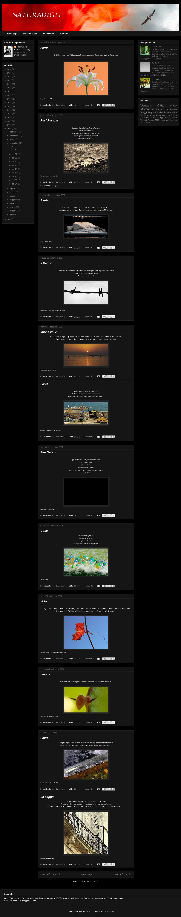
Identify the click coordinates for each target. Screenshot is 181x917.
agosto (13, 189)
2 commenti (87, 659)
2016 (9, 95)
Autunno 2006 (153, 120)
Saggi (160, 118)
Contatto (64, 34)
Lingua (45, 674)
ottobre (13, 139)
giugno (13, 196)
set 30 (15, 146)
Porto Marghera (163, 115)
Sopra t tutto (157, 79)
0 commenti (87, 105)
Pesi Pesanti (49, 120)
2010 (9, 117)
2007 (9, 128)
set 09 (15, 180)
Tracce (173, 109)
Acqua (55, 186)
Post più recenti (50, 874)
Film (141, 122)
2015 (9, 99)
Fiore (44, 47)
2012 (9, 110)
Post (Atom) (93, 882)
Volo (43, 601)
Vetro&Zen (156, 47)
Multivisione (48, 34)
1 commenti (87, 864)
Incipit (168, 120)
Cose (44, 530)
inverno (162, 120)
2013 (9, 106)
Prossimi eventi (30, 34)
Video (149, 122)
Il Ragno (46, 263)
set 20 (15, 161)
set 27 (15, 154)
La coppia (47, 797)
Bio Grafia (156, 63)
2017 (9, 91)
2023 (9, 73)
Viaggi (143, 112)
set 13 (15, 173)
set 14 (15, 169)
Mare (173, 105)
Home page (12, 34)
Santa (44, 200)
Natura (152, 115)
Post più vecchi (122, 874)
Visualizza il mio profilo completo (20, 54)
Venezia (145, 105)
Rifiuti (174, 118)
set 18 (15, 165)
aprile (12, 203)
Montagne (147, 109)
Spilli (162, 109)
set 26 (15, 158)
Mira (157, 109)
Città (160, 105)
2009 (9, 121)
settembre (14, 143)
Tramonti (143, 120)
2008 (9, 125)
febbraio (13, 211)
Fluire (44, 738)
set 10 (15, 176)
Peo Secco (48, 452)
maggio (13, 200)
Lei (167, 109)
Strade (154, 118)
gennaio (13, 215)
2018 (9, 88)
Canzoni (174, 120)
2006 (9, 219)
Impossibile (48, 332)
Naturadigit (62, 105)
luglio (12, 192)
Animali (168, 118)
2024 (9, 69)
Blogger (111, 911)
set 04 (15, 184)
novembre (14, 135)
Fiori (145, 122)
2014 (9, 102)
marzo (12, 207)
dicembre (14, 132)
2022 (9, 76)
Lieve (44, 384)
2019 (9, 84)
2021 (9, 80)
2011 (9, 114)
